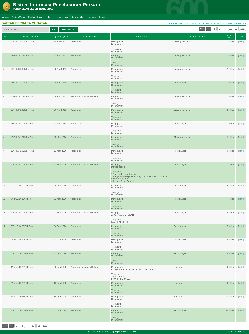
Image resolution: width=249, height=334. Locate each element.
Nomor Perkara (30, 36)
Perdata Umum (18, 17)
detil (241, 42)
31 (230, 29)
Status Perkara (197, 36)
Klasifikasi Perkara (90, 36)
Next (243, 29)
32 (236, 29)
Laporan (92, 17)
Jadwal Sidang (78, 17)
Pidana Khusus (62, 17)
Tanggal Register (60, 36)
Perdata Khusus (35, 17)
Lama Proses (228, 36)
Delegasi (102, 17)
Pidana (49, 17)
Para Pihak (141, 36)
